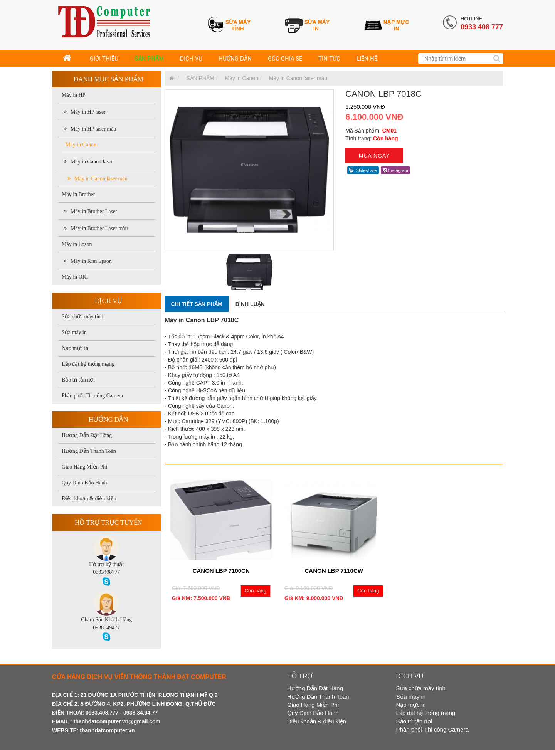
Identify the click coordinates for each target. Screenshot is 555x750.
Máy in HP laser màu (90, 129)
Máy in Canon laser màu (97, 179)
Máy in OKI (75, 277)
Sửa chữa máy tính (82, 317)
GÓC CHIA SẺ (285, 58)
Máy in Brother (78, 194)
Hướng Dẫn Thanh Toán (89, 451)
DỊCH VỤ (191, 58)
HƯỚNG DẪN (235, 58)
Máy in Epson (77, 244)
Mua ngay (374, 156)
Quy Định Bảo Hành (84, 483)
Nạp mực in (75, 348)
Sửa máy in (74, 332)
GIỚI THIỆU (104, 58)
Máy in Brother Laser (90, 211)
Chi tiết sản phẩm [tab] (196, 304)
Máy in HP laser (85, 112)
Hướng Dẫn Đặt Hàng (87, 435)
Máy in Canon (81, 145)
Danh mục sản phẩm (108, 79)
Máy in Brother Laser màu (96, 228)
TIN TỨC (329, 58)
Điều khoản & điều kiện (89, 498)
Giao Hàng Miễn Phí (84, 467)
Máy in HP (73, 95)
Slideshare (363, 170)
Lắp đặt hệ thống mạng (88, 364)
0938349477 (106, 628)
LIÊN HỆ (367, 58)
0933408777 (106, 572)
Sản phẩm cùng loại (196, 456)
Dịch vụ (108, 300)
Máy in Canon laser (88, 162)
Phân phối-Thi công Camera (92, 396)
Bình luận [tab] (250, 304)
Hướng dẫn (108, 419)
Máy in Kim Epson (88, 261)
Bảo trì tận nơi (78, 380)
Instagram (395, 170)
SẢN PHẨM (149, 58)
